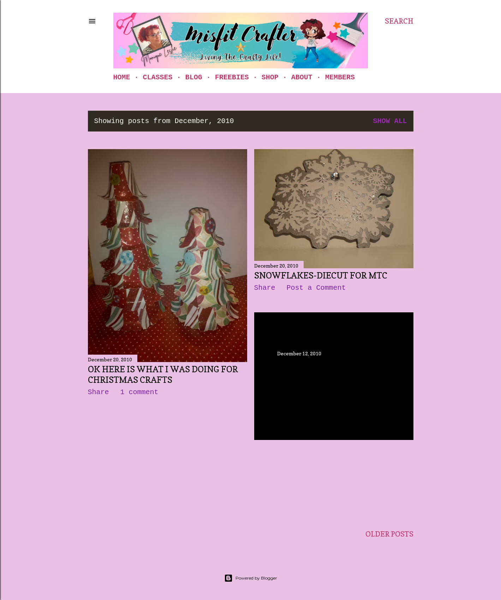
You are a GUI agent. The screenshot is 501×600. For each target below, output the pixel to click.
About (301, 77)
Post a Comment (316, 288)
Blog (193, 77)
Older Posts (389, 534)
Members (340, 77)
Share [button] (98, 392)
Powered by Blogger (250, 578)
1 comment (139, 392)
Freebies (232, 77)
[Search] (399, 21)
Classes (158, 77)
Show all (390, 121)
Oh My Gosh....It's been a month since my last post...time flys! (330, 375)
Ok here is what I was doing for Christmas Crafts (163, 374)
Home (121, 77)
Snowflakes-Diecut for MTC (320, 275)
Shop (270, 77)
